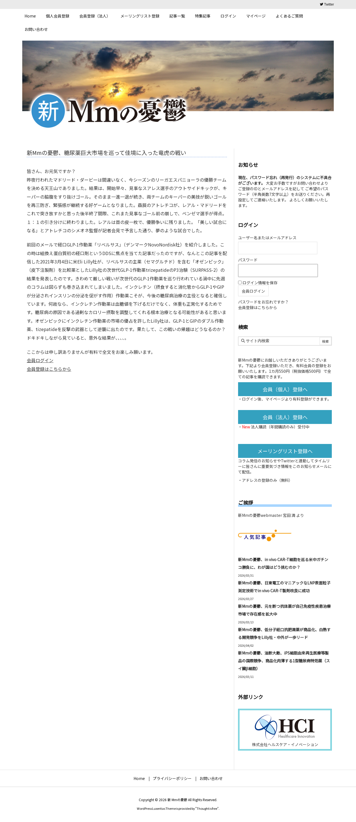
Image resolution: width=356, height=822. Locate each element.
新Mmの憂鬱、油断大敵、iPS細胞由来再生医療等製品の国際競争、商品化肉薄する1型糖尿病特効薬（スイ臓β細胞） (284, 660)
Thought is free (207, 808)
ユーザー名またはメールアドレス (267, 237)
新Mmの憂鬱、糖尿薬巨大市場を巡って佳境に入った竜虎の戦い (106, 153)
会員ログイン (40, 360)
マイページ (275, 399)
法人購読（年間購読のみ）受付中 (280, 426)
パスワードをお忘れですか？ (263, 302)
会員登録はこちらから (49, 369)
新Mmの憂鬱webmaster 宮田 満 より (271, 515)
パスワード (248, 260)
